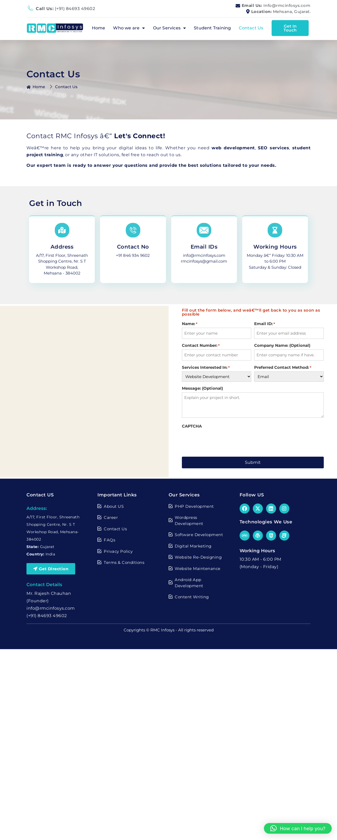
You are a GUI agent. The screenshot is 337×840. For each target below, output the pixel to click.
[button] (298, 828)
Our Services (169, 28)
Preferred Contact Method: (282, 367)
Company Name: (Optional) (282, 345)
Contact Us (251, 27)
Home (98, 27)
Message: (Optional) (202, 387)
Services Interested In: (206, 367)
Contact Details (44, 583)
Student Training (212, 27)
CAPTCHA (192, 425)
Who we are (129, 28)
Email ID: (264, 324)
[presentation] (222, 439)
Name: (189, 324)
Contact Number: (201, 345)
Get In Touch (290, 28)
